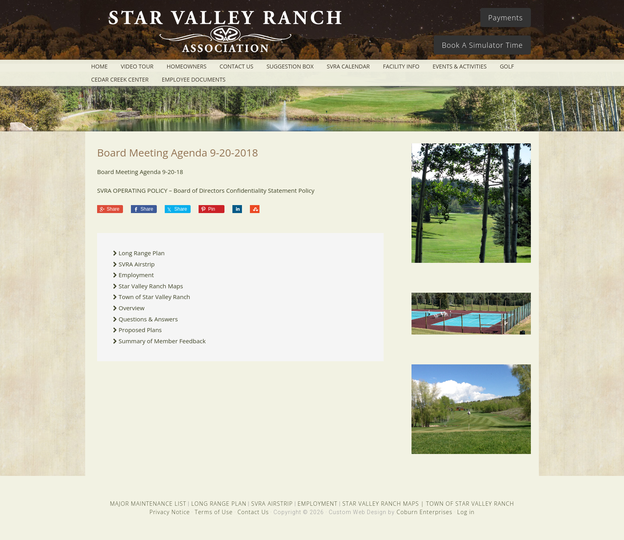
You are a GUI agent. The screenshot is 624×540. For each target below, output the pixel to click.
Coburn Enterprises (424, 512)
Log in (466, 512)
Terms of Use (213, 512)
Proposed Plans (140, 330)
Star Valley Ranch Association (221, 34)
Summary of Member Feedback (162, 341)
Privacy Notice (169, 512)
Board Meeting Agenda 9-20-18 (140, 172)
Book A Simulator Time (482, 45)
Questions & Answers (148, 319)
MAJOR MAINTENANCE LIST (148, 503)
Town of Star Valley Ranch (154, 297)
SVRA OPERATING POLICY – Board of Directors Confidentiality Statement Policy (205, 190)
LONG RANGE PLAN (218, 503)
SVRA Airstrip (137, 264)
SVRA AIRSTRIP (271, 503)
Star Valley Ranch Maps (151, 286)
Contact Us (253, 512)
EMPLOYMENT (318, 503)
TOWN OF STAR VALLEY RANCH (470, 503)
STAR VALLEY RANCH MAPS (380, 503)
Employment (136, 275)
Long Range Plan (142, 253)
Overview (131, 308)
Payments (505, 17)
